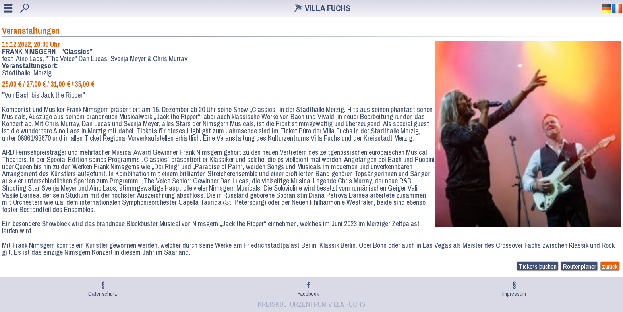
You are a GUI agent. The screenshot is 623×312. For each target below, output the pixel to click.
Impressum (514, 293)
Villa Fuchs (327, 8)
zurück (610, 266)
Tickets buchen (538, 266)
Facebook (308, 293)
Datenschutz (102, 293)
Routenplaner (579, 266)
